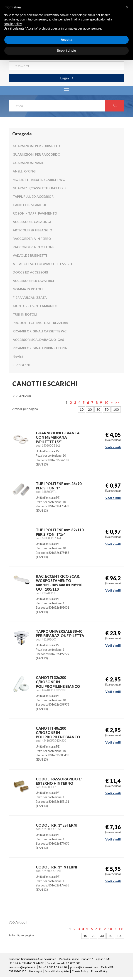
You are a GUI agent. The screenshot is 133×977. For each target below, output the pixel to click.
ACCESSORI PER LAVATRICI (33, 281)
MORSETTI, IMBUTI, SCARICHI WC (39, 180)
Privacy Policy (99, 971)
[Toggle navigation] (66, 90)
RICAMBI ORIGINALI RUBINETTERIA (40, 348)
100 (116, 409)
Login (66, 78)
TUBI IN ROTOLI (25, 314)
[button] (127, 7)
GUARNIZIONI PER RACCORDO (36, 154)
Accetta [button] (66, 39)
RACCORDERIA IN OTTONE (33, 247)
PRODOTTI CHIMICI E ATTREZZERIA (40, 323)
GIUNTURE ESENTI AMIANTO (35, 306)
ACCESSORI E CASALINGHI (33, 222)
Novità (18, 356)
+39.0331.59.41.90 (55, 967)
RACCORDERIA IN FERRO (32, 238)
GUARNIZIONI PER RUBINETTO (36, 146)
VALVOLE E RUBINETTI (30, 255)
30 (98, 409)
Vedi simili (113, 447)
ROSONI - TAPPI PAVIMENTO (35, 213)
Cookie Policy (80, 971)
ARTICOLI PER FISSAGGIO (32, 230)
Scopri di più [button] (66, 50)
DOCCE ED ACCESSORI (30, 272)
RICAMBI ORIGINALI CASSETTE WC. (40, 331)
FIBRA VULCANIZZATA (30, 297)
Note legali (35, 971)
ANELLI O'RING (24, 171)
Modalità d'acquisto (57, 971)
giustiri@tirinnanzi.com (84, 967)
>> (117, 402)
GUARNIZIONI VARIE (28, 163)
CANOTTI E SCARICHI (29, 205)
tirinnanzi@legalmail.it (22, 967)
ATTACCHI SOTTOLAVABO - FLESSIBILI (42, 264)
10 (106, 402)
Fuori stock (21, 365)
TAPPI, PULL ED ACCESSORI (33, 196)
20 (90, 409)
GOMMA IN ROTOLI (28, 289)
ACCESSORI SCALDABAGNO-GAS (38, 340)
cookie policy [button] (13, 24)
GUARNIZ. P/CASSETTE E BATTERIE (39, 188)
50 (106, 409)
